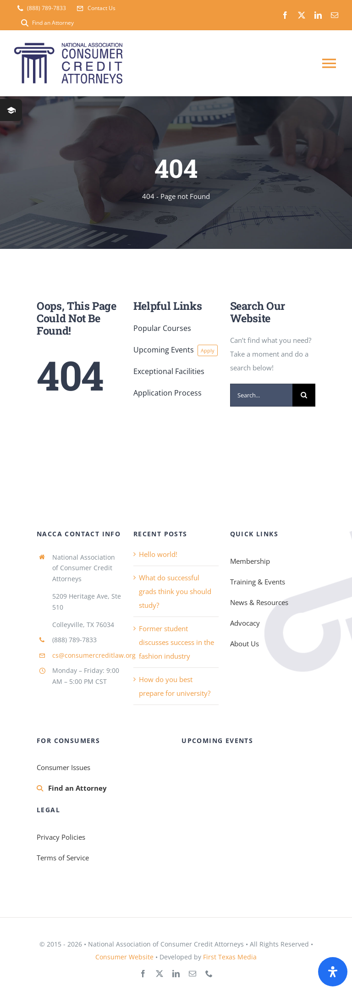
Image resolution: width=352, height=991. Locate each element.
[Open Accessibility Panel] (332, 971)
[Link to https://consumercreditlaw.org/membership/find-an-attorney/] (40, 788)
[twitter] (301, 15)
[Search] (303, 395)
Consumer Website (124, 956)
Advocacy (245, 623)
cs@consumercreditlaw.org (94, 655)
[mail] (334, 15)
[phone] (209, 973)
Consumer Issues (63, 767)
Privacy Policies (61, 837)
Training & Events (257, 581)
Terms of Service (63, 857)
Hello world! (158, 554)
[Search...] (261, 395)
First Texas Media (230, 956)
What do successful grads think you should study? (175, 591)
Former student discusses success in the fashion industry (176, 642)
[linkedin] (318, 15)
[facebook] (285, 15)
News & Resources (259, 602)
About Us (244, 643)
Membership (250, 561)
